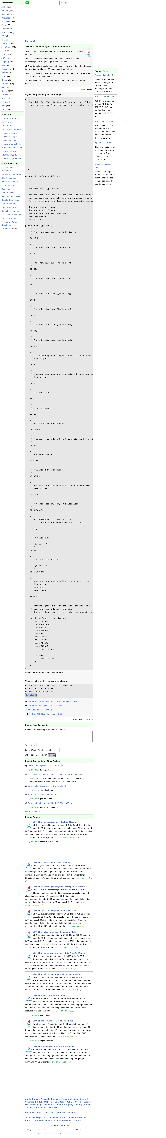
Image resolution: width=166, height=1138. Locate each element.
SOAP (4, 98)
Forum (77, 1123)
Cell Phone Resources (11, 215)
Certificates (81, 1120)
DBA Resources (8, 178)
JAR (61, 1120)
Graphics (5, 33)
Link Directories (8, 204)
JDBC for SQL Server (11, 159)
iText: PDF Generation (11, 148)
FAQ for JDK (7, 126)
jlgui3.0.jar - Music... (104, 143)
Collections (49, 1115)
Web (3, 106)
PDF (3, 76)
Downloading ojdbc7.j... (105, 75)
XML (3, 109)
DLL (66, 1120)
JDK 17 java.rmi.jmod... (105, 97)
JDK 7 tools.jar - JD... (105, 121)
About (39, 1115)
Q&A (41, 1123)
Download (31, 695)
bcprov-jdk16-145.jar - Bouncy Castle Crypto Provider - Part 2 (56, 777)
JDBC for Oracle (8, 151)
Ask (76, 1115)
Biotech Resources (10, 211)
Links (35, 1123)
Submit (52, 757)
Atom (70, 1115)
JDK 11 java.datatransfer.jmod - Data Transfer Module (52, 701)
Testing (4, 102)
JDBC (4, 51)
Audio (4, 7)
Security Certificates (10, 196)
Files (71, 1120)
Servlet (4, 95)
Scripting (5, 84)
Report (4, 80)
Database (5, 18)
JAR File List (7, 122)
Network (5, 73)
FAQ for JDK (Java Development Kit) (46, 714)
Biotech (4, 10)
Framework (6, 22)
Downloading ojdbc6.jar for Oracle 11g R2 (47, 768)
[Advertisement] (12, 265)
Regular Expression (10, 200)
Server (4, 91)
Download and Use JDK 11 (39, 710)
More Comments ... (34, 814)
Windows (53, 1120)
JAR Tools (6, 43)
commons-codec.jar (10, 140)
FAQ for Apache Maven (12, 129)
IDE (3, 40)
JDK (3, 54)
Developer (37, 1120)
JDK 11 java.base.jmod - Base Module (44, 706)
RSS (64, 1115)
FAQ (71, 1123)
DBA (45, 1120)
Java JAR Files (8, 185)
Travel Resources (9, 218)
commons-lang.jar (9, 133)
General (5, 29)
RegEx (28, 1123)
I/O (2, 36)
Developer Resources (11, 174)
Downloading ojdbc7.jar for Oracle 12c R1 (47, 788)
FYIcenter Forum (9, 229)
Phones (57, 1123)
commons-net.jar (9, 137)
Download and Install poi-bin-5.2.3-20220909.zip (50, 805)
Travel (65, 1123)
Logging (5, 62)
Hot (33, 1115)
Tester (28, 1120)
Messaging (6, 69)
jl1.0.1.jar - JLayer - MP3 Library (43, 797)
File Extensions (8, 193)
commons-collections (11, 144)
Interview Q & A (8, 207)
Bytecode (5, 14)
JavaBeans (6, 47)
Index (58, 1115)
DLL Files (5, 189)
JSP (3, 58)
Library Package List (10, 118)
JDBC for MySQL (9, 155)
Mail (3, 65)
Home (28, 41)
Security (5, 87)
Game (4, 25)
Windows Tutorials (9, 182)
